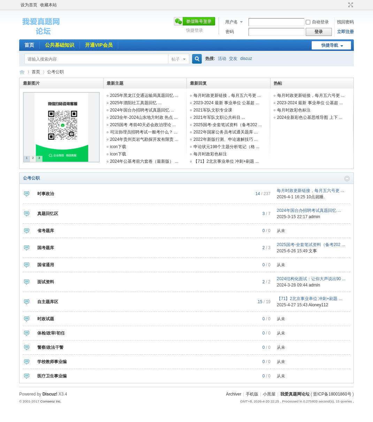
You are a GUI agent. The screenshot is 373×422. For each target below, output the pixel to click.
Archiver (233, 394)
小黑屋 (269, 394)
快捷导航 (329, 45)
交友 (233, 58)
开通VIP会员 (99, 45)
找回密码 (345, 22)
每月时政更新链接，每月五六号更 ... (227, 95)
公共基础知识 (59, 45)
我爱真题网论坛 (295, 394)
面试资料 (45, 281)
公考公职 (31, 178)
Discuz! (50, 394)
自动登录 (317, 22)
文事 (313, 250)
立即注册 (345, 31)
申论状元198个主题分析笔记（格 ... (226, 146)
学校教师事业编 (52, 361)
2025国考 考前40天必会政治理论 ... (143, 124)
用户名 (231, 22)
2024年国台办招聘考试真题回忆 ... (142, 110)
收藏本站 (48, 4)
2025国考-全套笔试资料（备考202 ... (227, 124)
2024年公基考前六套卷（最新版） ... (144, 161)
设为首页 (29, 4)
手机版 (252, 394)
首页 (29, 45)
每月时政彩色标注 (210, 154)
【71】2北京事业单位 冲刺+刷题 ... (226, 161)
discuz (246, 58)
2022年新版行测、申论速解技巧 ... (225, 139)
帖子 (176, 59)
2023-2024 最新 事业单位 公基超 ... (226, 102)
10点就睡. (315, 196)
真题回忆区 (47, 213)
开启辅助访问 (344, 5)
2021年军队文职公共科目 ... (219, 117)
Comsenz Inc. (50, 401)
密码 (230, 31)
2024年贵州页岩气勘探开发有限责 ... (144, 139)
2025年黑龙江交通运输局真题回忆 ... (144, 95)
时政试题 (45, 318)
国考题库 (45, 247)
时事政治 (45, 193)
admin (314, 216)
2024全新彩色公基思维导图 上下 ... (309, 117)
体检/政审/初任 (51, 333)
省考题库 (45, 230)
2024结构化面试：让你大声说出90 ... (311, 278)
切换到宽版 (350, 5)
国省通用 (45, 264)
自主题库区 (47, 301)
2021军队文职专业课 (212, 110)
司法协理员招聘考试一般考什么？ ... (143, 132)
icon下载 (118, 146)
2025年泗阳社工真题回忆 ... (136, 102)
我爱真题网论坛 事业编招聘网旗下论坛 (22, 72)
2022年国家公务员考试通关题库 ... (225, 132)
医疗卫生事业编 (52, 376)
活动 (222, 58)
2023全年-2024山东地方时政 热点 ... (144, 117)
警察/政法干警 (50, 347)
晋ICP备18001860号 (332, 394)
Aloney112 (318, 304)
